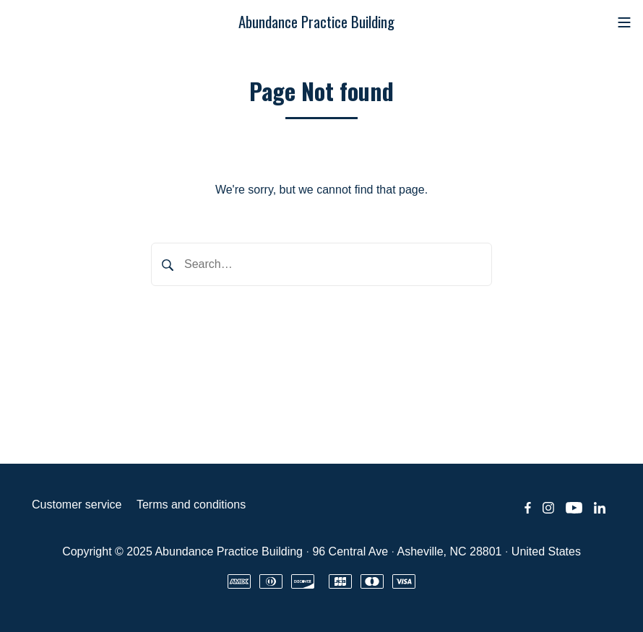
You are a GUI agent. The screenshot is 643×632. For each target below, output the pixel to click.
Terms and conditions (191, 504)
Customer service (76, 504)
